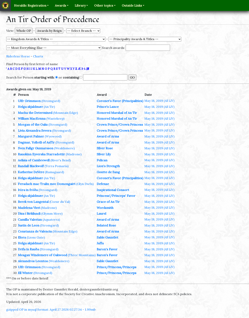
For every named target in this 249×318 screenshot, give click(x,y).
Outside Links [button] (132, 5)
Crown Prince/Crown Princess (120, 124)
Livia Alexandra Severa (34, 130)
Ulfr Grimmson (29, 101)
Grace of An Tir (108, 202)
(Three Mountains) (82, 255)
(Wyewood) (53, 136)
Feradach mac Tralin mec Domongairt (46, 184)
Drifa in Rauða (28, 249)
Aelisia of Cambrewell (34, 160)
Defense (103, 184)
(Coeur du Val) (59, 202)
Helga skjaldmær (30, 107)
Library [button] (80, 5)
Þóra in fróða (28, 190)
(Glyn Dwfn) (85, 184)
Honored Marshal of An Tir (117, 113)
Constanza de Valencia (35, 231)
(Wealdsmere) (64, 148)
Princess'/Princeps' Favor (116, 196)
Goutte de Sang (108, 172)
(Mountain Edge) (65, 113)
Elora (22, 237)
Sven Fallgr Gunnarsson (35, 148)
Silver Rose (105, 148)
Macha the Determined (35, 113)
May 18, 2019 (159, 101)
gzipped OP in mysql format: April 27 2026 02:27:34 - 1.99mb (51, 309)
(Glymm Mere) (51, 213)
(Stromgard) (50, 101)
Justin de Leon (28, 225)
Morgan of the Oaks (33, 124)
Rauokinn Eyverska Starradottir (41, 154)
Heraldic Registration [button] (30, 5)
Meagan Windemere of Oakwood (42, 255)
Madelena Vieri (29, 208)
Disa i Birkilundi (29, 213)
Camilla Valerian (30, 219)
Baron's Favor (107, 249)
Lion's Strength (108, 166)
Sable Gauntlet (107, 237)
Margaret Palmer (31, 136)
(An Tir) (49, 107)
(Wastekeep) (55, 118)
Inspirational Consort (113, 190)
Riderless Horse (18, 56)
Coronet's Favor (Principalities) (120, 101)
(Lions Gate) (36, 237)
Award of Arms (108, 136)
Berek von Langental (33, 202)
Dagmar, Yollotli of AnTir (36, 142)
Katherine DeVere (31, 172)
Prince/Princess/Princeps (116, 267)
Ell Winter (25, 273)
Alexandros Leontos (33, 261)
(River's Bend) (60, 160)
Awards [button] (60, 5)
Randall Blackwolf (31, 166)
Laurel (101, 213)
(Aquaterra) (51, 219)
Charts (38, 56)
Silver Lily (104, 154)
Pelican (102, 160)
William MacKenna (32, 118)
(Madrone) (74, 154)
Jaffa (100, 243)
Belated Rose (106, 225)
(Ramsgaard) (54, 172)
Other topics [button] (103, 5)
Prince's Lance (108, 107)
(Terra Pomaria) (56, 166)
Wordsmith (105, 208)
